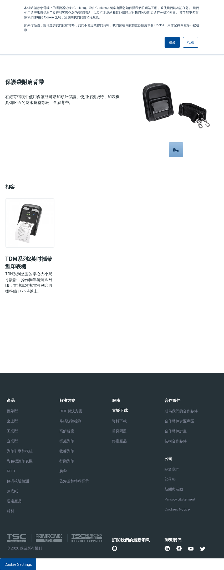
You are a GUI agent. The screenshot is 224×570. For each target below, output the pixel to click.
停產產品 (119, 441)
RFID (11, 471)
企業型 (12, 441)
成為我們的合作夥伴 (181, 411)
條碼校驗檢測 (18, 481)
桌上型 (12, 421)
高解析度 (66, 431)
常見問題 (119, 431)
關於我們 (172, 469)
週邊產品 (14, 501)
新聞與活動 (174, 489)
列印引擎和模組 (20, 451)
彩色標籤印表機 (20, 461)
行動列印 (66, 461)
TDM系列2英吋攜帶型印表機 (28, 263)
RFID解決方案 (70, 411)
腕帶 (63, 471)
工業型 (12, 431)
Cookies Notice (177, 509)
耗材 (10, 511)
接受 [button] (172, 42)
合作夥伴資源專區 (179, 421)
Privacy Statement (180, 499)
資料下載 (119, 421)
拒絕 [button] (190, 42)
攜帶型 (12, 411)
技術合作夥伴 (176, 441)
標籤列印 (66, 441)
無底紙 (12, 491)
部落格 (170, 479)
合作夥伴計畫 (176, 431)
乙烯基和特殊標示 (74, 481)
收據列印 (66, 451)
